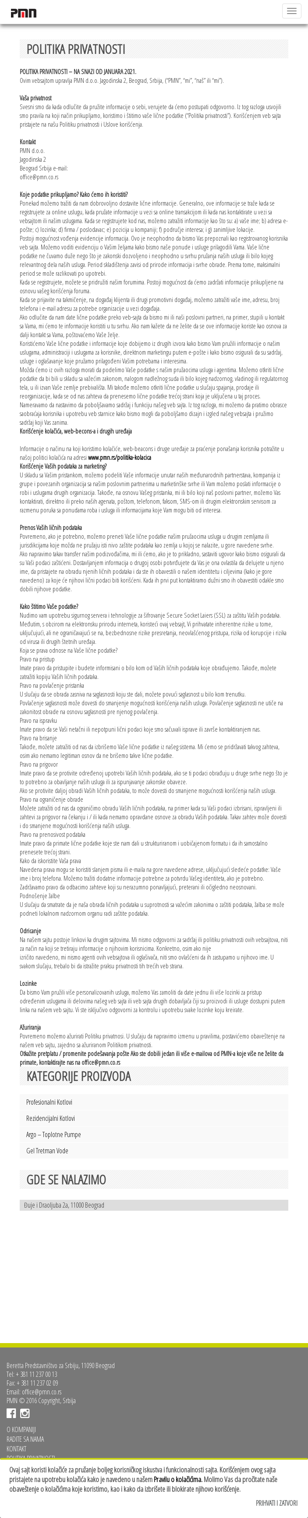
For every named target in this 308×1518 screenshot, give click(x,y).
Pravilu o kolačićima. (178, 1479)
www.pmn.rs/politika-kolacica (119, 457)
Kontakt (16, 1449)
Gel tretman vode (47, 1150)
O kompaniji (21, 1429)
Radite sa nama (25, 1439)
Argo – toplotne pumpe (53, 1134)
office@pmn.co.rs (41, 1392)
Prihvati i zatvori (276, 1503)
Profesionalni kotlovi (49, 1102)
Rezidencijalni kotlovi (50, 1118)
